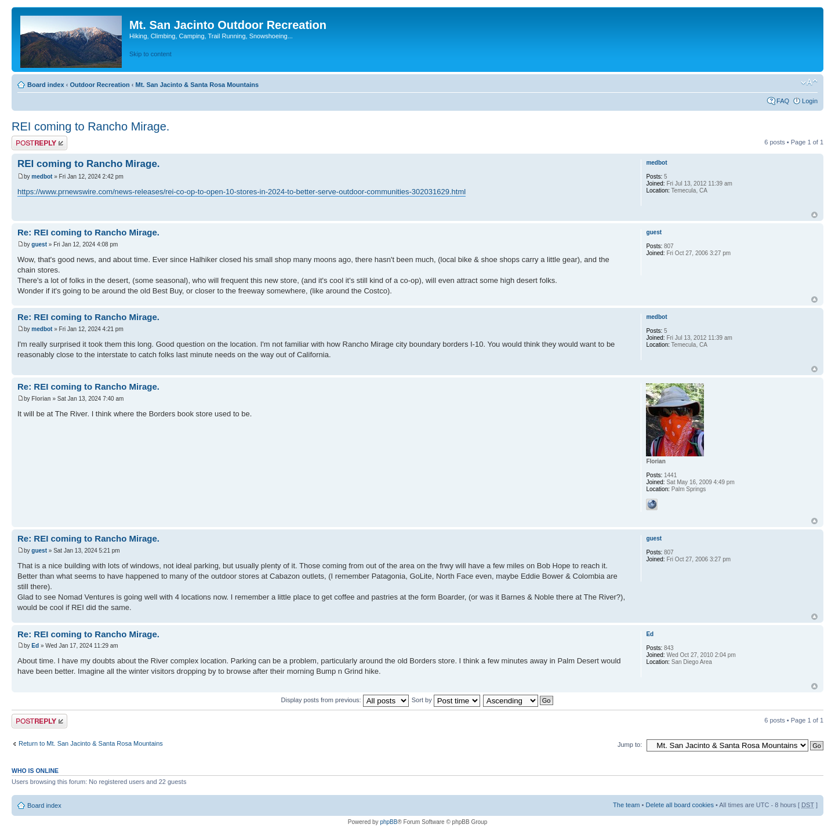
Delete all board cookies (679, 804)
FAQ (782, 100)
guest (39, 244)
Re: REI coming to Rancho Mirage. (88, 232)
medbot (41, 176)
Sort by (446, 699)
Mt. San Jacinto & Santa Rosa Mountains (197, 84)
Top (814, 215)
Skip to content (150, 53)
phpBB (388, 822)
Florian (40, 398)
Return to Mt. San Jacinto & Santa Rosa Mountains (91, 743)
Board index (45, 84)
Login (810, 100)
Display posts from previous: (345, 699)
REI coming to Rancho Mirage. (90, 126)
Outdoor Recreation (99, 84)
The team (626, 804)
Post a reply (39, 143)
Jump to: (630, 744)
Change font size (809, 82)
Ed (35, 645)
